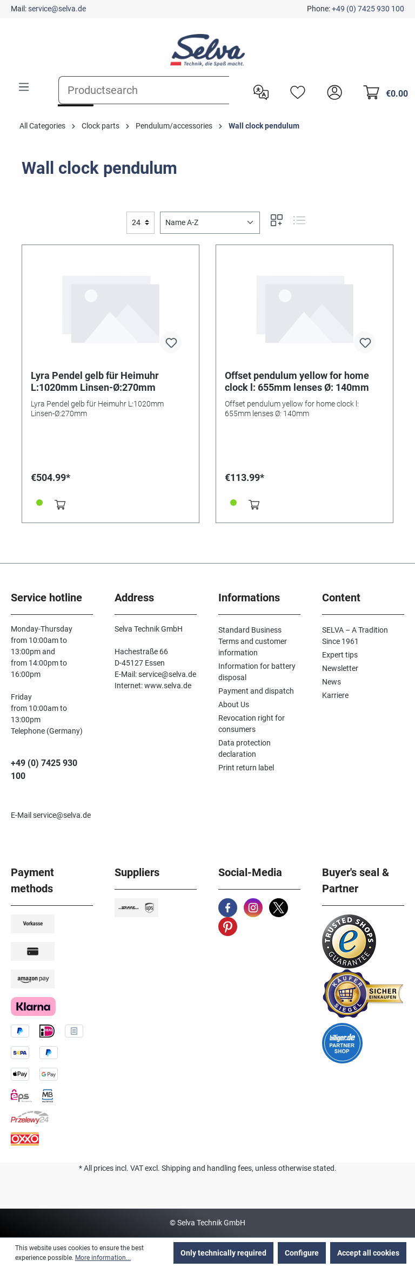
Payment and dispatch (256, 691)
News (331, 681)
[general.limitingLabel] (140, 223)
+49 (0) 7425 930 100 (368, 8)
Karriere (335, 695)
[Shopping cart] (382, 91)
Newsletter (340, 668)
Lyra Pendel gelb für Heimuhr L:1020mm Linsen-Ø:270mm (95, 381)
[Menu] (24, 87)
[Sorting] (210, 223)
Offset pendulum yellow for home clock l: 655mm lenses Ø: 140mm (297, 381)
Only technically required (223, 1253)
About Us (233, 704)
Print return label (246, 767)
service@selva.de (57, 8)
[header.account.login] (331, 91)
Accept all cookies (368, 1253)
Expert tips (340, 654)
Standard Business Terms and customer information (252, 641)
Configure (302, 1253)
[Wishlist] (295, 91)
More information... (103, 1258)
